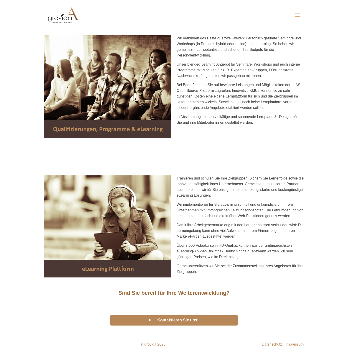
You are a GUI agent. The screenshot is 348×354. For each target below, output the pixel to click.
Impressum (295, 344)
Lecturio (183, 216)
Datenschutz (272, 344)
